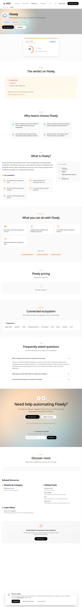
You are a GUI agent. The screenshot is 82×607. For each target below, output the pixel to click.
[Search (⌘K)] (50, 3)
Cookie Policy (20, 597)
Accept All (15, 601)
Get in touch (62, 3)
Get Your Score (73, 3)
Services (18, 3)
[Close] (74, 594)
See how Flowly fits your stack (16, 94)
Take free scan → (41, 538)
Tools (7, 7)
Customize (41, 601)
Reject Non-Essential (28, 601)
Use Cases (26, 3)
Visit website (8, 27)
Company (43, 3)
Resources (34, 3)
